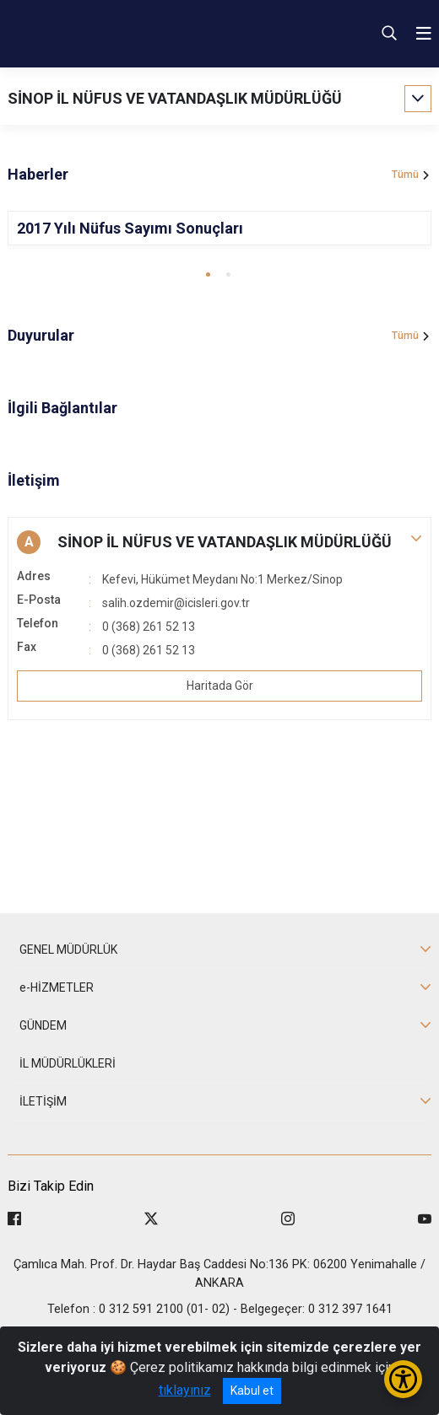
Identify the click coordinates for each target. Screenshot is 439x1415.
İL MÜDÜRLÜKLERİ (67, 1063)
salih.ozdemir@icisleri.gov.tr (176, 603)
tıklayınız (185, 1390)
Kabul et (252, 1390)
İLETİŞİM (43, 1101)
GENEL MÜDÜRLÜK (68, 949)
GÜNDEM (43, 1025)
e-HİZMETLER (56, 987)
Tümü (405, 174)
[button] (208, 274)
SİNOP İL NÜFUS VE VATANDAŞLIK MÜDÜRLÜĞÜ (175, 98)
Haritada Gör (220, 685)
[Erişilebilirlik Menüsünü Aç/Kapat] (403, 1379)
